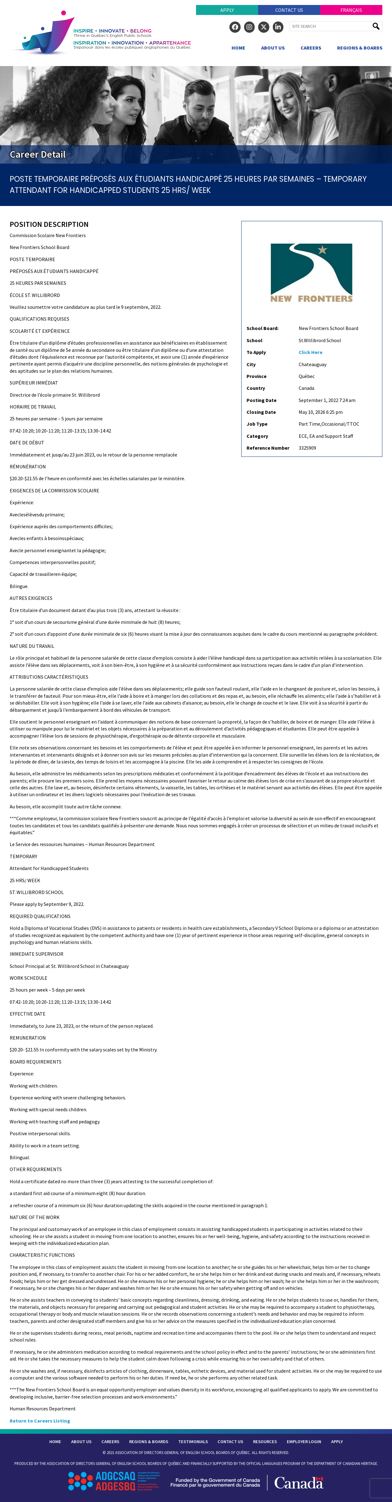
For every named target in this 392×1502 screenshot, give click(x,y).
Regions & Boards (359, 48)
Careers (311, 48)
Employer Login (304, 1441)
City (251, 364)
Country (256, 388)
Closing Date (261, 412)
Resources (265, 1441)
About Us (273, 48)
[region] (196, 115)
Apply (227, 10)
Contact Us (289, 10)
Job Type (257, 424)
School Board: (262, 328)
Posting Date (262, 400)
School (254, 340)
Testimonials (193, 1441)
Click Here (310, 352)
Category (257, 436)
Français (351, 10)
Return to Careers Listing (40, 1421)
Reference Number (268, 448)
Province (257, 376)
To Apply (256, 352)
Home (238, 48)
